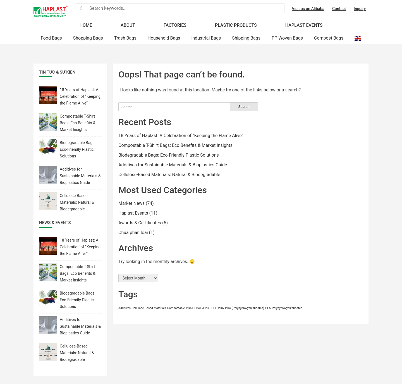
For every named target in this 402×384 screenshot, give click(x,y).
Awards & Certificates (139, 222)
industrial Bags (206, 38)
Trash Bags (125, 38)
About (128, 25)
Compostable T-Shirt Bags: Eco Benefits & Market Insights (175, 145)
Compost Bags (328, 38)
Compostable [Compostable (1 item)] (176, 308)
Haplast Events (304, 25)
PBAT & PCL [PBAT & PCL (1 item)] (202, 308)
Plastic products (236, 25)
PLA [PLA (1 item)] (268, 308)
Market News (131, 203)
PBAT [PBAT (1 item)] (189, 308)
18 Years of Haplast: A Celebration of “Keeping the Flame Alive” (180, 135)
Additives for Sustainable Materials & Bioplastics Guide (172, 164)
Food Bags (51, 38)
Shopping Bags (88, 38)
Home (86, 25)
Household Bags (164, 38)
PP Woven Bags (287, 38)
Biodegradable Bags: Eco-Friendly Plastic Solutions (168, 155)
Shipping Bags (246, 38)
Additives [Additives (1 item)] (124, 308)
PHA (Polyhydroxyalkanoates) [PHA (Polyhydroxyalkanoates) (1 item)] (244, 308)
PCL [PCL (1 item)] (214, 308)
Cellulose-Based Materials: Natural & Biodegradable (169, 174)
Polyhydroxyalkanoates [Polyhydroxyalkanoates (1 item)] (287, 308)
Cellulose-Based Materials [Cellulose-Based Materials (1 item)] (149, 308)
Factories (175, 25)
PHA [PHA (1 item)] (221, 308)
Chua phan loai (133, 232)
